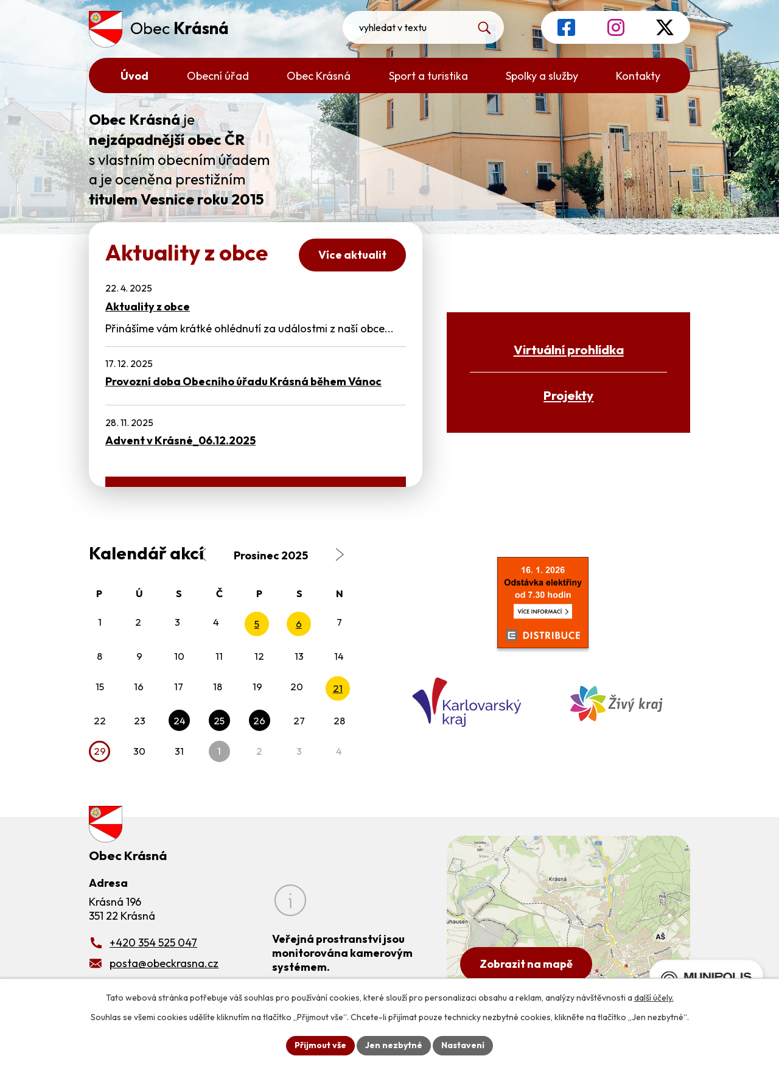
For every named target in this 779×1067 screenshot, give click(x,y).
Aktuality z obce (147, 306)
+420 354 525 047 (153, 943)
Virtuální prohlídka (569, 349)
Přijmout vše (320, 1045)
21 (338, 688)
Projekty (568, 395)
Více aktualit (352, 255)
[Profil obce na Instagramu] (615, 27)
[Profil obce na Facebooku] (566, 27)
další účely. (654, 997)
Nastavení (462, 1045)
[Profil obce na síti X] (665, 27)
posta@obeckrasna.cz (164, 963)
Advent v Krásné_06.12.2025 (180, 440)
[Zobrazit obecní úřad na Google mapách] (568, 914)
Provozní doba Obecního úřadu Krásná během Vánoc (243, 381)
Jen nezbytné (393, 1045)
